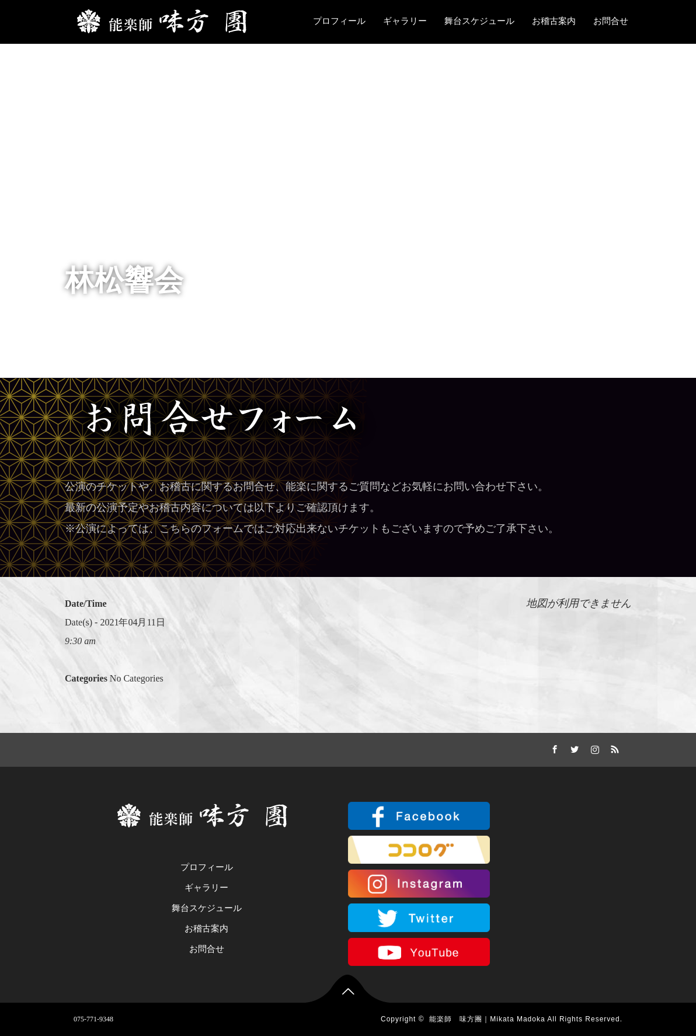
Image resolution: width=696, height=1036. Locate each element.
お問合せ (610, 21)
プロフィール (339, 21)
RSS (613, 747)
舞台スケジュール (479, 21)
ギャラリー (405, 21)
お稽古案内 (554, 21)
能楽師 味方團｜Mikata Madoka (487, 1019)
